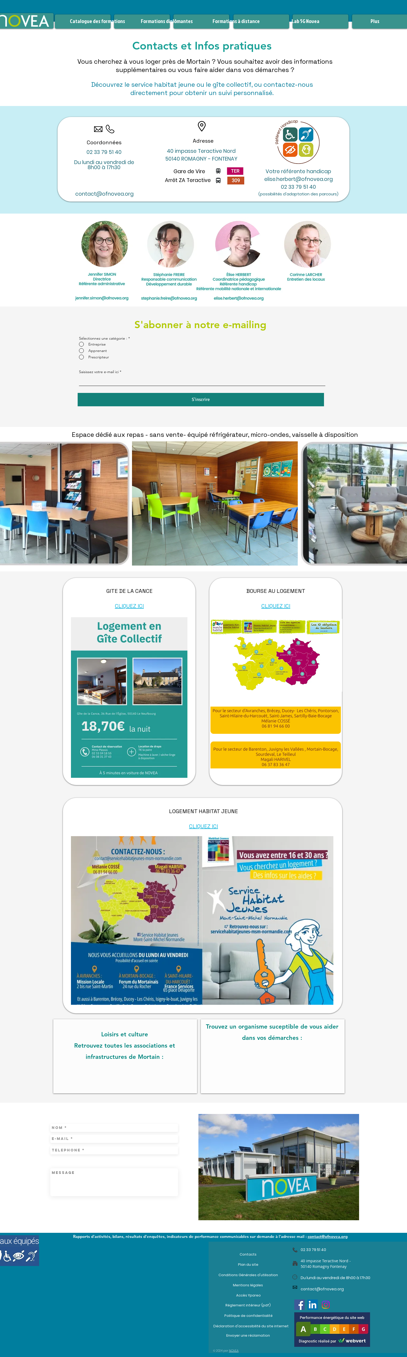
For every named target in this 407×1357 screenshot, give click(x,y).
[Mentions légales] (248, 1285)
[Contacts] (248, 1254)
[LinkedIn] (312, 1304)
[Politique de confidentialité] (248, 1315)
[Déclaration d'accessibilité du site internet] (251, 1326)
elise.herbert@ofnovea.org (298, 179)
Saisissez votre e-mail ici (99, 372)
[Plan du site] (248, 1264)
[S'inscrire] (201, 399)
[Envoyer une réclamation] (248, 1335)
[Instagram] (326, 1304)
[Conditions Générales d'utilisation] (248, 1275)
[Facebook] (299, 1304)
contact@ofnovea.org (104, 194)
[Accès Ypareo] (248, 1295)
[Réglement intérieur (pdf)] (248, 1305)
